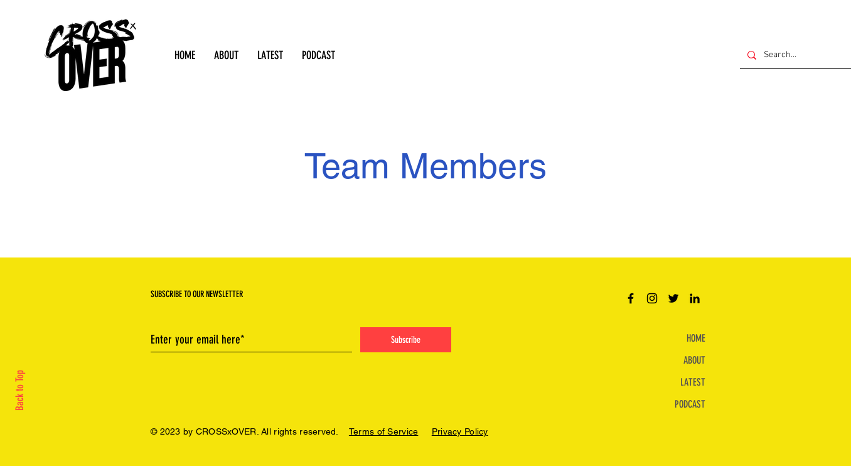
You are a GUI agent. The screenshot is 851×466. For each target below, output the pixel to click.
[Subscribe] (405, 339)
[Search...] (794, 54)
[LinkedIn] (695, 298)
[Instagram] (652, 298)
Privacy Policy (460, 431)
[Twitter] (673, 298)
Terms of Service (383, 431)
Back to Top (19, 390)
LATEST (692, 382)
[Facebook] (631, 298)
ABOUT (694, 360)
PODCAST (690, 404)
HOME (696, 338)
